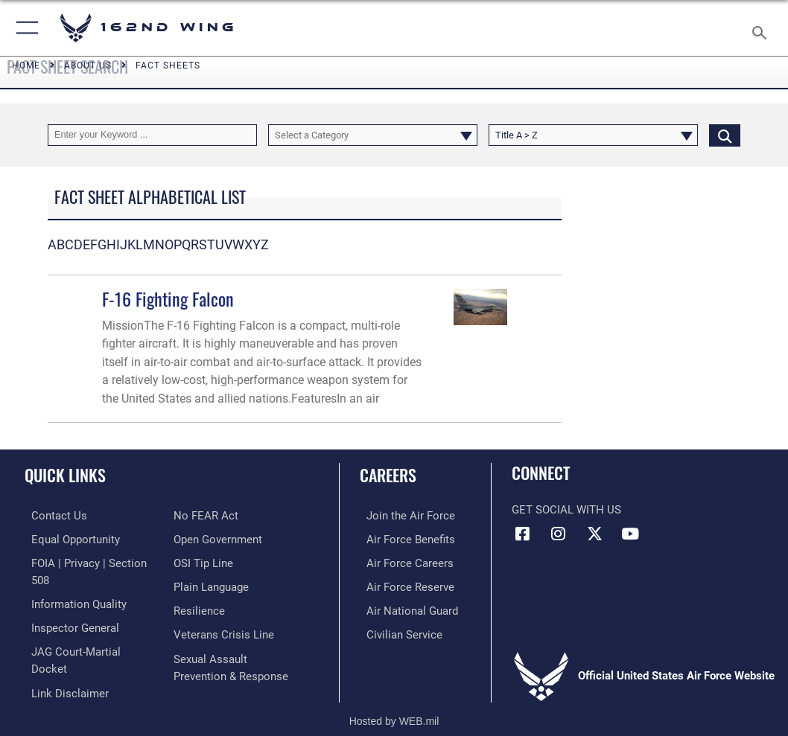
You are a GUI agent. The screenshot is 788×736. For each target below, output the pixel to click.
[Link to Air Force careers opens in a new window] (403, 561)
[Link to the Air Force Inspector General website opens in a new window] (68, 623)
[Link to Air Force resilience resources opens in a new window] (199, 607)
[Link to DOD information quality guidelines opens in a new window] (72, 600)
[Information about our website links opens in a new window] (63, 669)
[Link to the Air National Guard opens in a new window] (405, 607)
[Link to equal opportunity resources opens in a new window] (69, 538)
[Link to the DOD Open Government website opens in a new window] (218, 538)
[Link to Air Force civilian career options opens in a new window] (398, 630)
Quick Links (65, 475)
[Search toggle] (762, 28)
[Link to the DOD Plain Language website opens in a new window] (211, 584)
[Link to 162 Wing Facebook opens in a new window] (523, 533)
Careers (388, 475)
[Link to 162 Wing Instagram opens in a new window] (558, 533)
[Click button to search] (724, 135)
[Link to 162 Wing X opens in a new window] (594, 533)
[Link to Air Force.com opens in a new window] (404, 515)
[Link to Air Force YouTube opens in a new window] (630, 533)
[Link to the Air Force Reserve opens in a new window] (404, 584)
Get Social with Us (566, 510)
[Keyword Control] (152, 135)
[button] (24, 28)
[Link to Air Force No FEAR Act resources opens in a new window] (206, 515)
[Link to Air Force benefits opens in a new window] (404, 538)
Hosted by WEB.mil (394, 703)
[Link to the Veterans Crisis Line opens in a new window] (224, 630)
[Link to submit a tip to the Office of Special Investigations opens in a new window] (203, 561)
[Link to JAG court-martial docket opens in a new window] (89, 646)
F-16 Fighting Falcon (168, 299)
